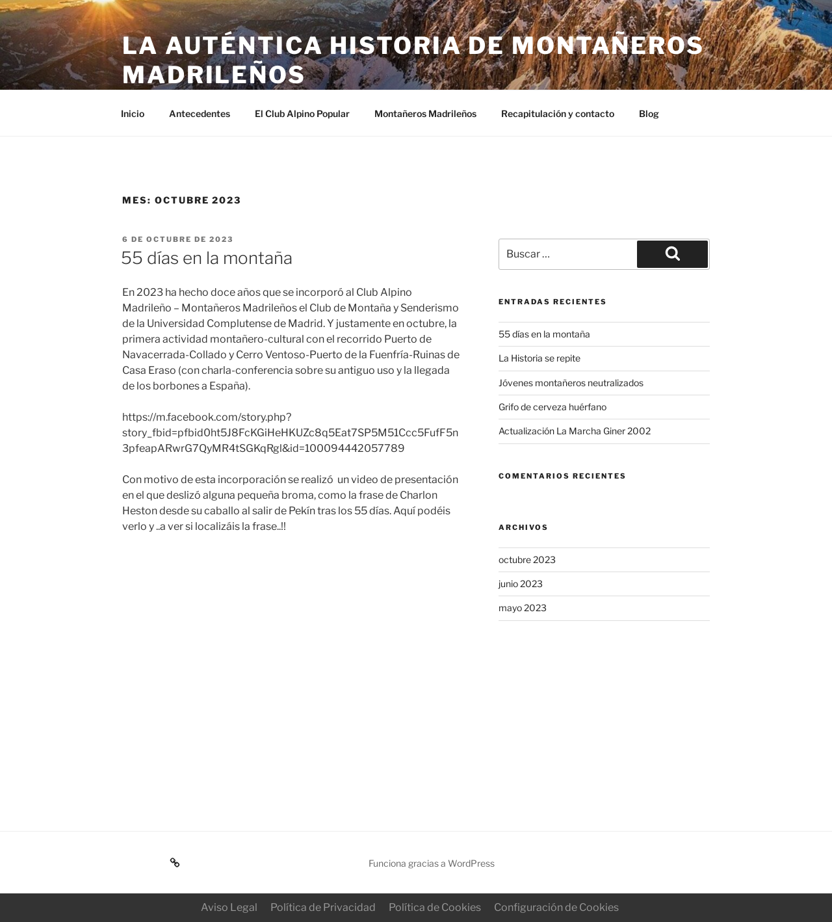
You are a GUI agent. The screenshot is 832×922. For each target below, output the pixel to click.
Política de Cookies (435, 907)
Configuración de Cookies (556, 907)
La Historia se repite (539, 357)
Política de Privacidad (323, 907)
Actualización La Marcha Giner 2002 (575, 430)
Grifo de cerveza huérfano (552, 406)
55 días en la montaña (206, 258)
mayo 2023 (523, 607)
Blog (649, 113)
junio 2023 (521, 583)
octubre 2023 (527, 559)
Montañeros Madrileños (425, 113)
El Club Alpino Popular (302, 113)
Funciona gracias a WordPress (432, 863)
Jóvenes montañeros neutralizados (571, 382)
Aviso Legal (229, 907)
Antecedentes (199, 113)
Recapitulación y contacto (557, 113)
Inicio (132, 113)
